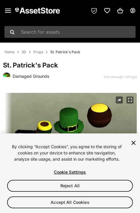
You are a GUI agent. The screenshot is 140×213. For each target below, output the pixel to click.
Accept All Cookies (70, 202)
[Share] (119, 100)
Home (9, 52)
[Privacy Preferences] (94, 10)
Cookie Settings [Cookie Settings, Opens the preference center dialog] (70, 172)
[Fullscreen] (129, 100)
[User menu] (133, 11)
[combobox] (70, 32)
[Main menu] (8, 11)
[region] (70, 173)
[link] (107, 10)
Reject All (70, 185)
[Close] (133, 142)
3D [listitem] (24, 52)
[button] (120, 10)
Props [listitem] (38, 52)
